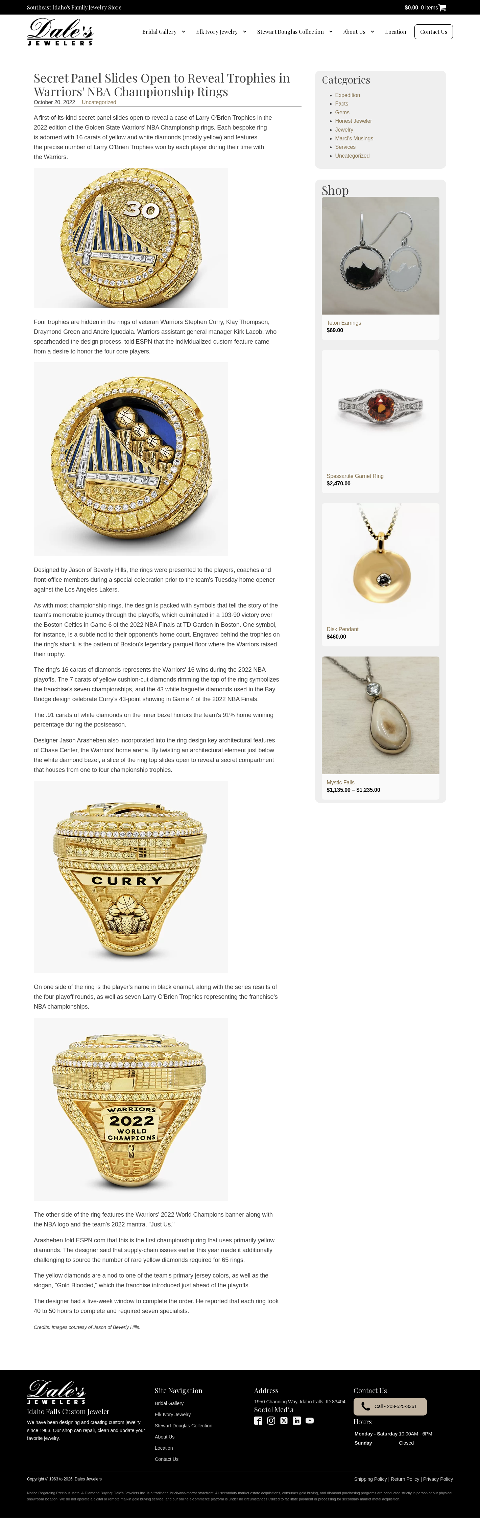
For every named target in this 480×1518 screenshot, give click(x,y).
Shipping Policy (370, 1479)
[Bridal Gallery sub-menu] (185, 32)
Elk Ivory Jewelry (217, 31)
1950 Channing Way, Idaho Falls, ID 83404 (299, 1401)
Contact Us (433, 31)
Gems (342, 112)
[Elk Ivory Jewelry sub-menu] (246, 32)
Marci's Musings (354, 138)
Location (395, 31)
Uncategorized (99, 102)
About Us (354, 31)
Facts (342, 104)
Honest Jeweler (353, 121)
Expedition (347, 95)
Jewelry (344, 130)
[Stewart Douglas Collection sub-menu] (332, 32)
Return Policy (405, 1479)
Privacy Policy (438, 1479)
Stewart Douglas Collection (290, 31)
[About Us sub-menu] (374, 32)
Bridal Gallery (159, 31)
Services (345, 147)
